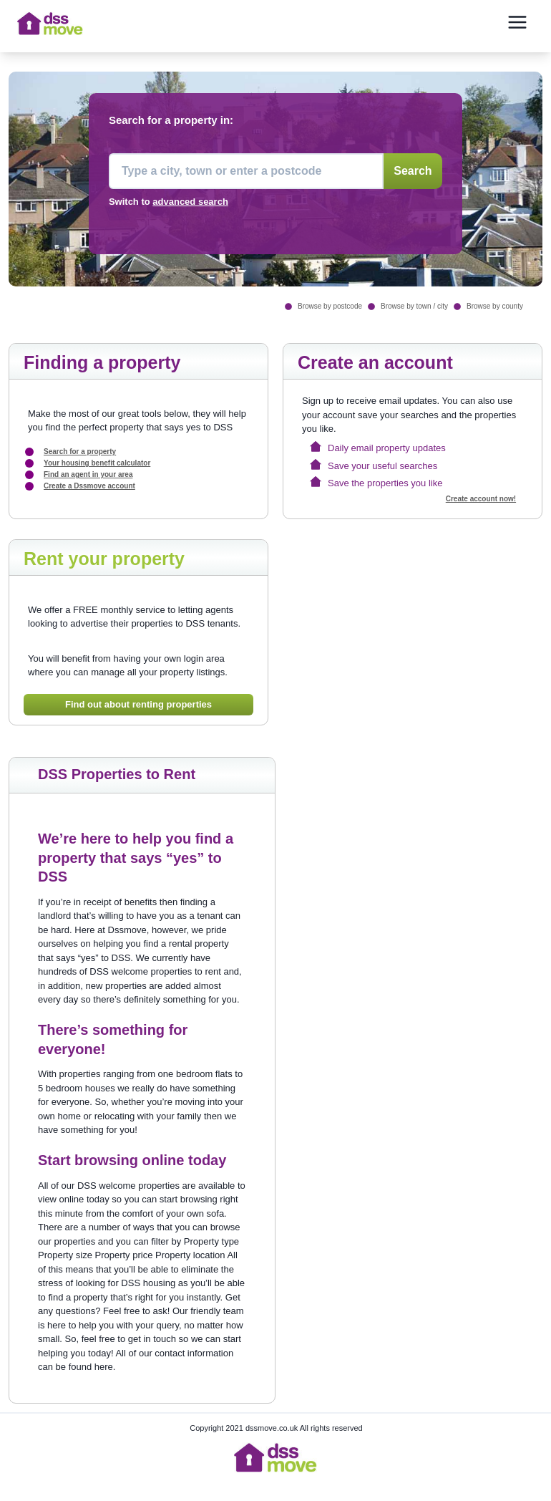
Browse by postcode (330, 306)
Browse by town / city (414, 306)
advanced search (190, 201)
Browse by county (495, 306)
